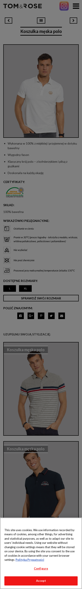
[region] (41, 553)
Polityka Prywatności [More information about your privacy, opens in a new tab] (30, 559)
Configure (41, 568)
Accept (41, 580)
